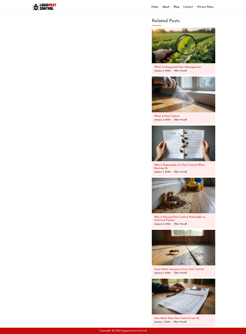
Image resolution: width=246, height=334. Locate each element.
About (166, 7)
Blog (176, 7)
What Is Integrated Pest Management (177, 67)
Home (154, 7)
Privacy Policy (205, 7)
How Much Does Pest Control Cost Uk (176, 318)
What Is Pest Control (166, 116)
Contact (188, 7)
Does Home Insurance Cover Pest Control (179, 269)
